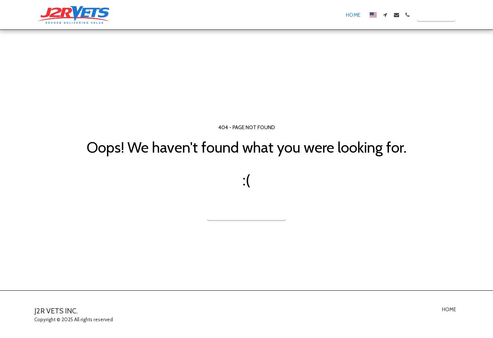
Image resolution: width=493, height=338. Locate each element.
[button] (385, 14)
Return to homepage (246, 210)
